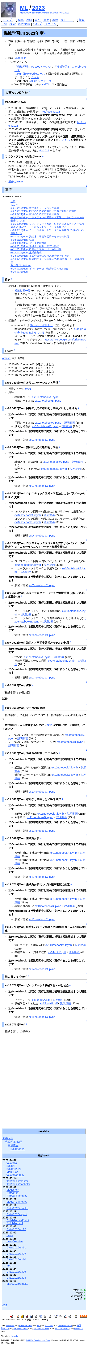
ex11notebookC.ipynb (42, 830)
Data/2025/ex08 (16, 1277)
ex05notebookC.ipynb (42, 585)
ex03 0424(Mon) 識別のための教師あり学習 (34, 214)
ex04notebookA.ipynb (28, 515)
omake (6, 358)
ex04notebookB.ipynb (28, 522)
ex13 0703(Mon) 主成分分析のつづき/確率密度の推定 (40, 255)
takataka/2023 (65, 1325)
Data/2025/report (16, 1214)
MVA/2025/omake (17, 1283)
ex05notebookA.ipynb (28, 564)
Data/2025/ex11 (16, 1247)
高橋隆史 (20, 58)
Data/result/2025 (16, 1196)
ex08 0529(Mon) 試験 (22, 239)
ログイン (50, 24)
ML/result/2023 (51, 111)
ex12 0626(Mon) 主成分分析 (26, 252)
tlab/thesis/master (17, 1181)
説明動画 (69, 422)
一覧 (4, 24)
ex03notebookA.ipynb (56, 461)
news (9, 1235)
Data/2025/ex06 (16, 1271)
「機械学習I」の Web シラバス (33, 66)
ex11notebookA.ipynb (50, 813)
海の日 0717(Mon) (20, 265)
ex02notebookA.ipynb (48, 422)
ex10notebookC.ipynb (42, 791)
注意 (12, 201)
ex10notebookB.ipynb (64, 774)
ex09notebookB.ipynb (70, 741)
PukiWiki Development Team (38, 1340)
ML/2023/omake (41, 1328)
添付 (55, 20)
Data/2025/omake (17, 1208)
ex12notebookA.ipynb (63, 852)
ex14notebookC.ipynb (42, 969)
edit (4, 1305)
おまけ (14, 204)
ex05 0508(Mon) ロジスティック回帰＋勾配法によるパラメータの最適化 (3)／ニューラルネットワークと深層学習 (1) (47, 225)
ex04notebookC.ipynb (42, 535)
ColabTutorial (14, 1223)
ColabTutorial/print (17, 1220)
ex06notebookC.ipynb (42, 635)
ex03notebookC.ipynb (42, 485)
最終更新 (24, 24)
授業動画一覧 (23, 290)
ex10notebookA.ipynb (64, 767)
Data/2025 (12, 1193)
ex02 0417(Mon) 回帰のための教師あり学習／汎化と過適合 (43, 211)
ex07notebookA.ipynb (37, 657)
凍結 (29, 20)
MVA (9, 1265)
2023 (38, 8)
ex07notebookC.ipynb (42, 677)
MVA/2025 (12, 1190)
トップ (7, 20)
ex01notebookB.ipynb (48, 400)
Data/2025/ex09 (16, 1253)
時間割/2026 (17, 1149)
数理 (19, 1141)
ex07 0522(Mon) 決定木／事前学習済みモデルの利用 (39, 236)
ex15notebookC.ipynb (42, 1016)
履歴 (46, 20)
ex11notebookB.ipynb (40, 817)
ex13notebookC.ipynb (42, 919)
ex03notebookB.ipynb (53, 468)
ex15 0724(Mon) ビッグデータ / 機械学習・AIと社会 (39, 268)
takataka (11, 1163)
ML (24, 8)
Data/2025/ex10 (16, 1259)
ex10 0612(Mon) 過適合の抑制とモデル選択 (34, 246)
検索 (13, 24)
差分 (38, 20)
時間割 (10, 1166)
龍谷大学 (7, 1138)
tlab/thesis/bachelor (18, 1184)
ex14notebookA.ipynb (58, 944)
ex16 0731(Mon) (19, 271)
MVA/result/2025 (16, 1202)
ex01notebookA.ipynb (45, 397)
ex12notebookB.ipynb (63, 859)
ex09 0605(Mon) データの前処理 (28, 243)
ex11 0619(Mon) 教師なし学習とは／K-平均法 (35, 249)
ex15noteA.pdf (41, 999)
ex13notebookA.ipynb (63, 898)
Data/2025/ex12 (16, 1229)
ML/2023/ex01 (62, 1328)
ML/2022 (44, 150)
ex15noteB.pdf (49, 1003)
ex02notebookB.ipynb (45, 426)
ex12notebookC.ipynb (42, 876)
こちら (35, 77)
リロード (67, 20)
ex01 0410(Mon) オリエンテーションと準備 (34, 207)
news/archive (14, 1241)
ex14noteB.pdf (57, 952)
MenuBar (12, 1171)
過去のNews (15, 181)
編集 (21, 20)
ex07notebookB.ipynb (61, 660)
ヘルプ (37, 24)
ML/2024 (49, 1325)
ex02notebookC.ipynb (42, 439)
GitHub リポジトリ (40, 80)
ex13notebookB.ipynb (48, 906)
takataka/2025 (15, 1175)
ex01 (28, 388)
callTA (45, 84)
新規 (82, 20)
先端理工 (10, 1141)
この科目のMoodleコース (30, 73)
